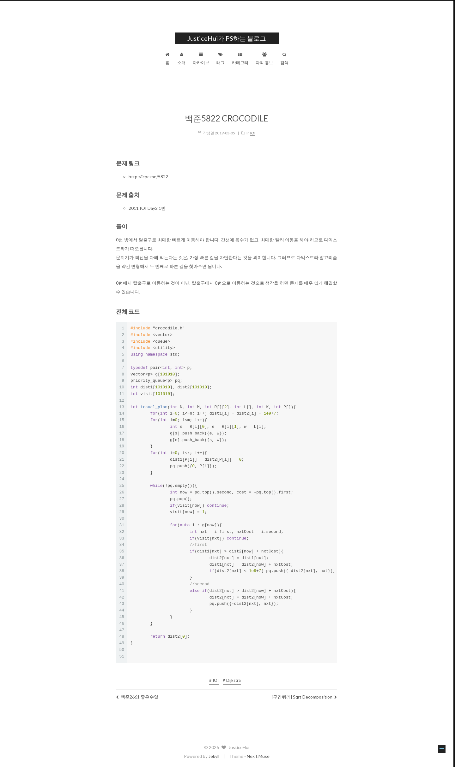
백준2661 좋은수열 (138, 693)
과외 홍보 (265, 58)
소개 (182, 58)
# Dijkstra (233, 676)
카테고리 (241, 58)
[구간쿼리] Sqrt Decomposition (305, 693)
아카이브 (202, 58)
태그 (221, 58)
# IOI (215, 676)
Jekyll (214, 756)
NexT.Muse (259, 756)
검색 (285, 58)
